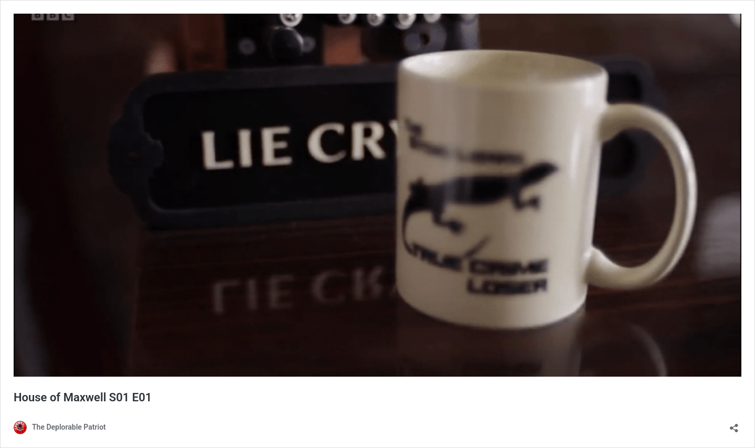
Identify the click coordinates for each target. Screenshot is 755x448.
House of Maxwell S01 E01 (83, 397)
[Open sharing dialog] (734, 425)
